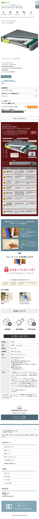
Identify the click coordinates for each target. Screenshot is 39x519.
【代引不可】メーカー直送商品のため (10, 93)
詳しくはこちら (20, 345)
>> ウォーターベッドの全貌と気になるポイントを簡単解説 (19, 417)
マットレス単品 (9, 22)
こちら (16, 430)
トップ (3, 20)
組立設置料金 (4, 88)
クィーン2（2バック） (11, 20)
